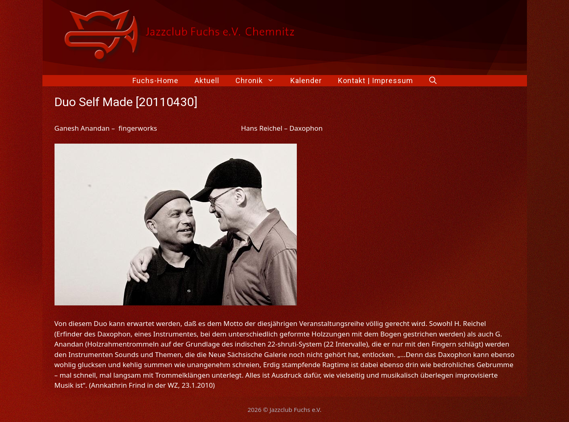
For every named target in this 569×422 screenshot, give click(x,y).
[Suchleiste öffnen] (433, 80)
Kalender (306, 80)
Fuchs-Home (155, 80)
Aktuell (207, 80)
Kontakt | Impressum (375, 80)
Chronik (258, 80)
